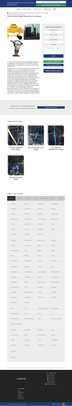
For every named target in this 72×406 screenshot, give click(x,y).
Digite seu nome (53, 30)
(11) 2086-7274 (51, 379)
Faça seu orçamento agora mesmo (51, 2)
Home (18, 9)
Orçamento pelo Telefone (53, 65)
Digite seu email (53, 35)
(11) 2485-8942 (51, 375)
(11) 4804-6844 (51, 382)
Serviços (37, 9)
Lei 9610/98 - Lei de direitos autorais (56, 368)
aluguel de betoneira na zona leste (38, 13)
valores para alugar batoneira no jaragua (15, 14)
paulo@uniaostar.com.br (51, 384)
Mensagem (53, 44)
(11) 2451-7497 (50, 377)
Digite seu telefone (53, 39)
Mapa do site (21, 398)
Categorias (15, 13)
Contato (47, 9)
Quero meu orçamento (51, 107)
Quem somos (27, 9)
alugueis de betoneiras (24, 13)
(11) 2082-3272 (51, 380)
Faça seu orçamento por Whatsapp (51, 5)
